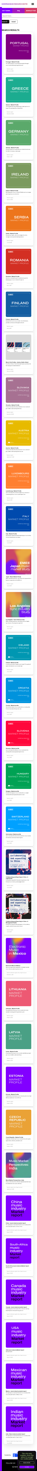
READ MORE (26, 1463)
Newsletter (31, 11)
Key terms (6, 11)
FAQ (18, 11)
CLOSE (27, 1467)
